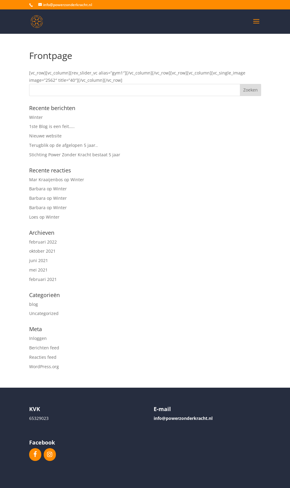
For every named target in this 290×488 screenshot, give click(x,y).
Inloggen (38, 338)
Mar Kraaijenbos (46, 179)
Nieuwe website (45, 136)
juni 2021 (38, 260)
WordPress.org (44, 366)
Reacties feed (42, 357)
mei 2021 (38, 270)
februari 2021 (43, 279)
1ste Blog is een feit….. (52, 126)
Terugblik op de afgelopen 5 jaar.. (63, 145)
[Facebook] (35, 454)
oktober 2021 (42, 251)
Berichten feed (44, 348)
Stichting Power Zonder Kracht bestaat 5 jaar (74, 154)
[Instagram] (50, 454)
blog (33, 304)
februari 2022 (43, 242)
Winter (36, 117)
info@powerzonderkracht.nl (183, 418)
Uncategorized (44, 313)
